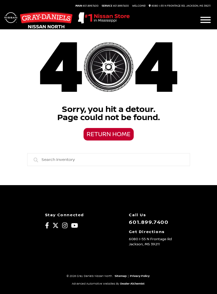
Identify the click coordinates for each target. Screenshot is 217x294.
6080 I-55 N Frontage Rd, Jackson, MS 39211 (180, 5)
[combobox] (108, 159)
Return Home (108, 134)
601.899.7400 (87, 6)
